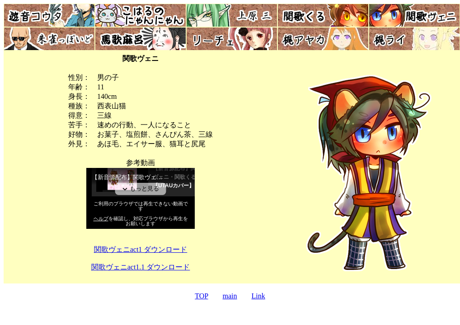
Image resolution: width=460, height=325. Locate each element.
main (230, 296)
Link (258, 296)
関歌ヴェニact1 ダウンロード (141, 249)
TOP (201, 296)
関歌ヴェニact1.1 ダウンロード (140, 267)
